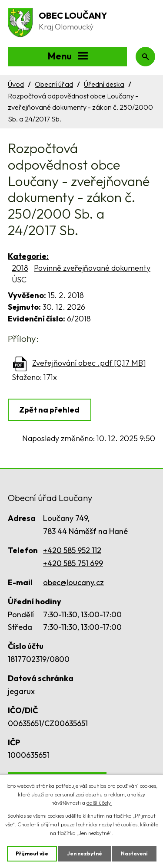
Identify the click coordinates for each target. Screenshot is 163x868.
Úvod (16, 84)
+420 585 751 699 (73, 563)
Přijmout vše (32, 853)
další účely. (99, 802)
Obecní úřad (54, 84)
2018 (20, 268)
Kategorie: (28, 256)
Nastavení (134, 853)
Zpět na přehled (49, 410)
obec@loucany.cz (73, 582)
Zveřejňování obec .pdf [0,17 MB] (89, 363)
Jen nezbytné (84, 853)
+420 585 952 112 (72, 550)
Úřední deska (104, 84)
